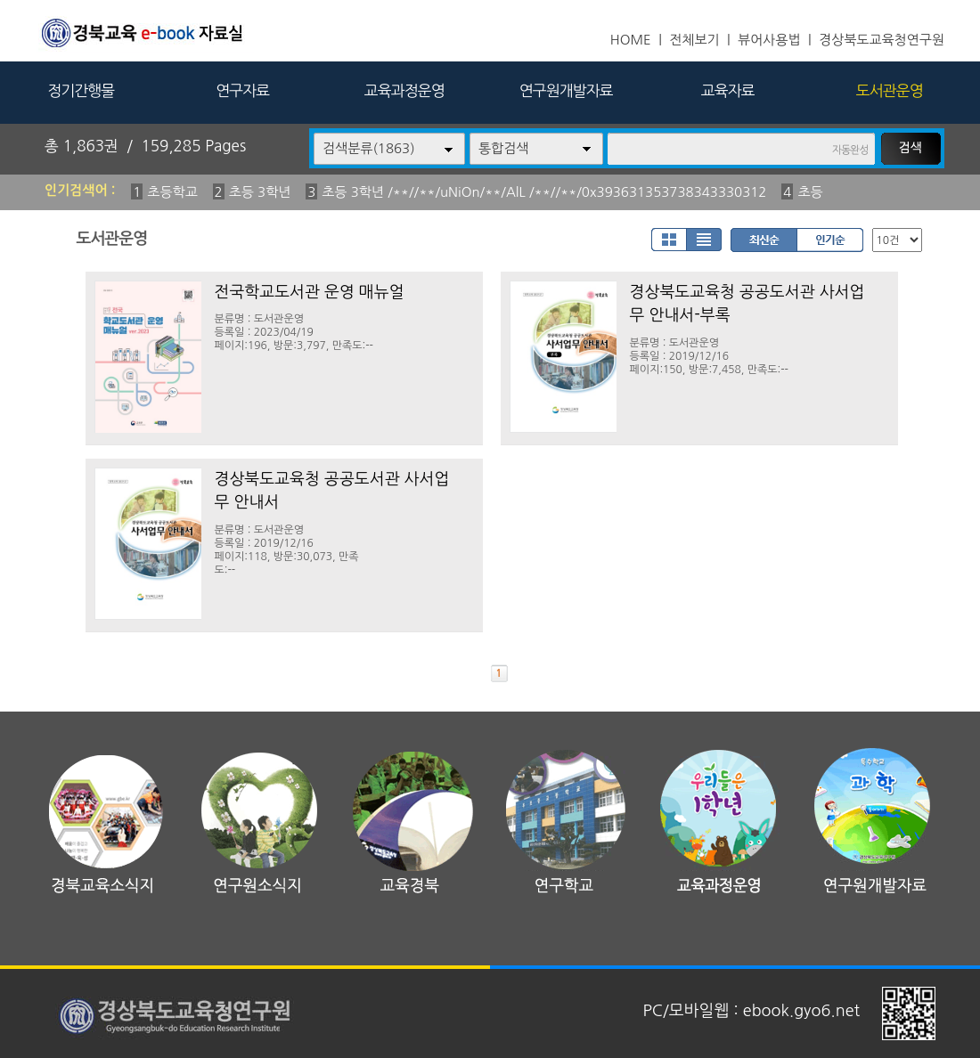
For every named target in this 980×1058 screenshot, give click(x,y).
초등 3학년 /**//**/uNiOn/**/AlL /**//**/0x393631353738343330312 (544, 192)
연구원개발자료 (566, 90)
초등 (809, 192)
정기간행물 (80, 90)
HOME (630, 39)
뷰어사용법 (769, 39)
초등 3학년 (260, 192)
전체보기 (694, 39)
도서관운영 (889, 90)
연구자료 (242, 90)
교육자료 (728, 90)
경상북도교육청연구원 (881, 39)
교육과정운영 (404, 90)
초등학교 (172, 192)
